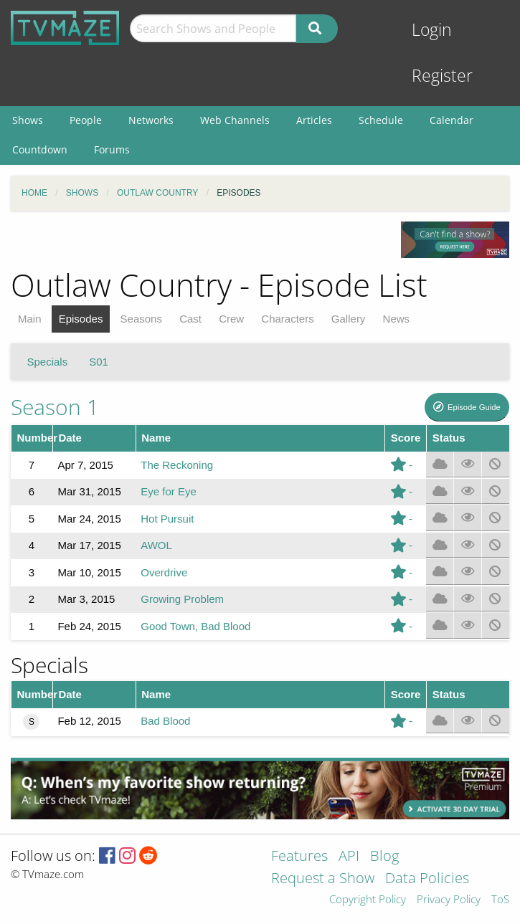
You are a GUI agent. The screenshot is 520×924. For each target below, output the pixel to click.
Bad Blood (165, 721)
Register (442, 76)
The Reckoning (177, 465)
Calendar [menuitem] (451, 120)
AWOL (156, 545)
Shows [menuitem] (27, 120)
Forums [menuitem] (112, 149)
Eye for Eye (169, 491)
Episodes (81, 319)
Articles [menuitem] (314, 120)
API (349, 857)
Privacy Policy (449, 900)
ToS (500, 900)
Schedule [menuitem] (381, 120)
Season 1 (55, 406)
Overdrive (164, 572)
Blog (384, 857)
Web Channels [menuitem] (235, 120)
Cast (190, 319)
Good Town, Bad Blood (195, 626)
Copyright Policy (367, 900)
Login (432, 30)
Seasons (141, 319)
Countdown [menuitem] (39, 149)
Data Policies (427, 879)
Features (299, 857)
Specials (47, 362)
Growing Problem (182, 599)
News (396, 319)
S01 (98, 362)
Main (30, 319)
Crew (231, 319)
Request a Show (322, 879)
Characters (287, 319)
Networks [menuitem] (151, 120)
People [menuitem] (86, 120)
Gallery (348, 319)
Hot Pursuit (167, 519)
